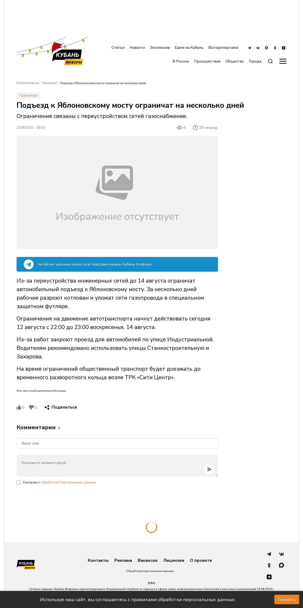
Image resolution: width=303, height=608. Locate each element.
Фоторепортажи (223, 47)
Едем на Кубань (189, 47)
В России (181, 61)
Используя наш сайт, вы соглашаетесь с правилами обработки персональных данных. (138, 599)
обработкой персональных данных (68, 482)
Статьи (118, 47)
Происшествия (207, 61)
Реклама (123, 560)
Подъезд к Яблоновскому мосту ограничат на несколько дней (103, 83)
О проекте (201, 560)
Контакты (98, 560)
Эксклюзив (160, 47)
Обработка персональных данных (150, 571)
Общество (234, 61)
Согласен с (59, 482)
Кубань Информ (28, 83)
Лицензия (173, 560)
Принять (287, 599)
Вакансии (148, 560)
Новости (137, 47)
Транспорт (49, 83)
